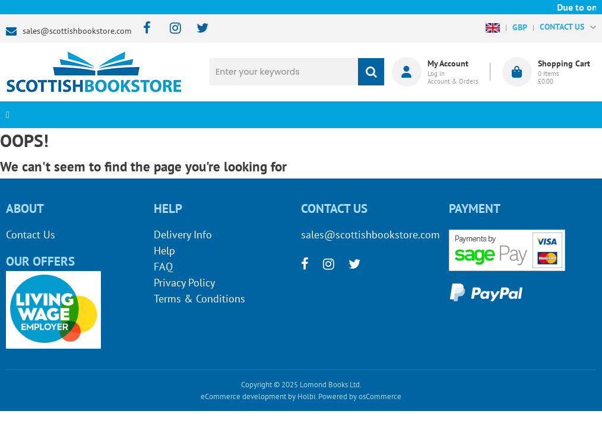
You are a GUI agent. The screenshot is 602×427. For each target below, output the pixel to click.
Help (164, 250)
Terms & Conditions (199, 298)
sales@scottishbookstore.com (77, 31)
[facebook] (143, 28)
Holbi (306, 396)
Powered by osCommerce (359, 396)
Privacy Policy (184, 282)
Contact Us (30, 234)
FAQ (163, 266)
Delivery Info (183, 234)
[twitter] (197, 28)
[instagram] (170, 28)
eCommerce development (243, 396)
